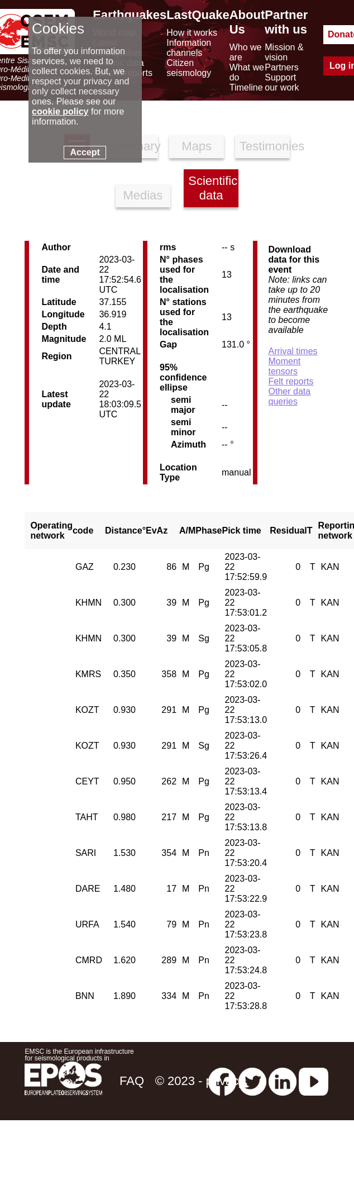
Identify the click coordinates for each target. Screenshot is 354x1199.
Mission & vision (284, 52)
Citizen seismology (188, 68)
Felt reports (291, 381)
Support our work (282, 82)
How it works (191, 32)
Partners (281, 67)
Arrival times (293, 351)
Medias (142, 195)
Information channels (188, 48)
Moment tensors (285, 366)
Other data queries (290, 396)
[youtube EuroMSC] (313, 1081)
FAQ (131, 1081)
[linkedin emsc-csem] (282, 1081)
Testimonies (265, 146)
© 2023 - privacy (200, 1081)
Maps (196, 146)
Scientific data (212, 188)
